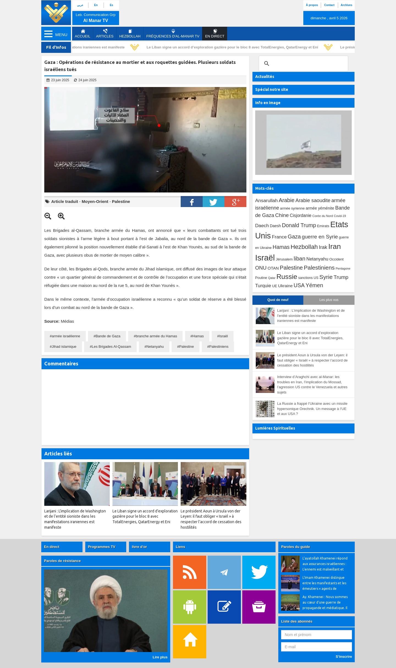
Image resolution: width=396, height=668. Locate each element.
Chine (282, 215)
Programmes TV (102, 547)
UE (274, 286)
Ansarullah (266, 200)
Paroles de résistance (62, 561)
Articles (104, 33)
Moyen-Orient (95, 201)
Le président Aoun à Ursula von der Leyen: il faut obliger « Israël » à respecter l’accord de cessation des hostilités (312, 360)
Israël (223, 336)
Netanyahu (155, 346)
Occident (336, 259)
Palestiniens (219, 346)
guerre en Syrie (320, 237)
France (279, 237)
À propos (312, 5)
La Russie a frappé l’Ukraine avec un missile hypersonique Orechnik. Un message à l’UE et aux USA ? (312, 408)
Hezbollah (130, 33)
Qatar (272, 277)
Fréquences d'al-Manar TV (172, 33)
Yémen (314, 285)
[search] (302, 63)
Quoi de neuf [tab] (277, 300)
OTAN (273, 268)
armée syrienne (292, 208)
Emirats (323, 226)
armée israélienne (66, 336)
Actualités (264, 76)
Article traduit (64, 201)
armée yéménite (320, 208)
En (96, 5)
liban (299, 259)
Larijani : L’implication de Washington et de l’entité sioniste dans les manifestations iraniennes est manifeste (311, 315)
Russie (286, 276)
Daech (262, 225)
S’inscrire (344, 657)
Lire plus (160, 657)
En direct (51, 547)
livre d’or (139, 547)
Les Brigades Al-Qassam (111, 346)
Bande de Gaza (107, 336)
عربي (80, 5)
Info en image (267, 103)
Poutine (261, 278)
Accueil (82, 33)
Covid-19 (340, 216)
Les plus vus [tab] (328, 300)
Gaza (294, 236)
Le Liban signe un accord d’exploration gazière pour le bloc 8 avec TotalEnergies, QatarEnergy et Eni (234, 47)
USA (299, 285)
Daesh (275, 226)
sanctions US (308, 278)
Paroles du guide (295, 547)
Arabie (287, 200)
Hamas (198, 336)
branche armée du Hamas (156, 336)
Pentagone (343, 268)
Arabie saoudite (312, 200)
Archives (346, 5)
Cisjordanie (300, 215)
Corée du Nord (322, 216)
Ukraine (285, 285)
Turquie (263, 285)
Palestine (121, 201)
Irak (323, 247)
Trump (341, 277)
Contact (329, 5)
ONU (261, 268)
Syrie (325, 277)
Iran (334, 246)
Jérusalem (284, 259)
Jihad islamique (64, 346)
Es (111, 5)
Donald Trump (299, 225)
